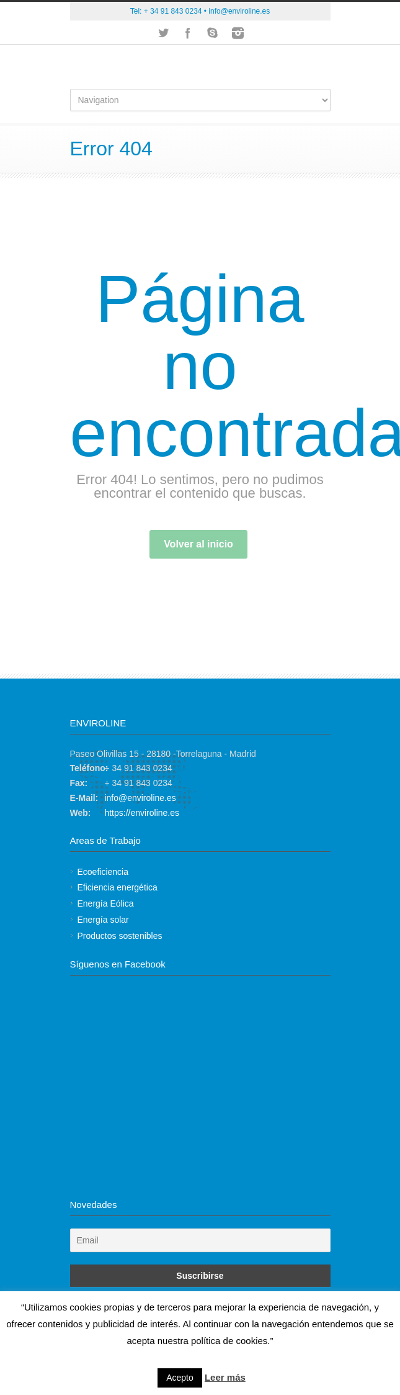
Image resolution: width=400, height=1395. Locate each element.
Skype (212, 33)
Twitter (163, 33)
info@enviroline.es (239, 11)
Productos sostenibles (120, 936)
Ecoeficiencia (103, 872)
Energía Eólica (106, 903)
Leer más (225, 1377)
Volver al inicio (198, 544)
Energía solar (103, 920)
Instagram (237, 33)
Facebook (188, 33)
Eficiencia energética (118, 887)
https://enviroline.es (141, 813)
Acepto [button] (179, 1378)
